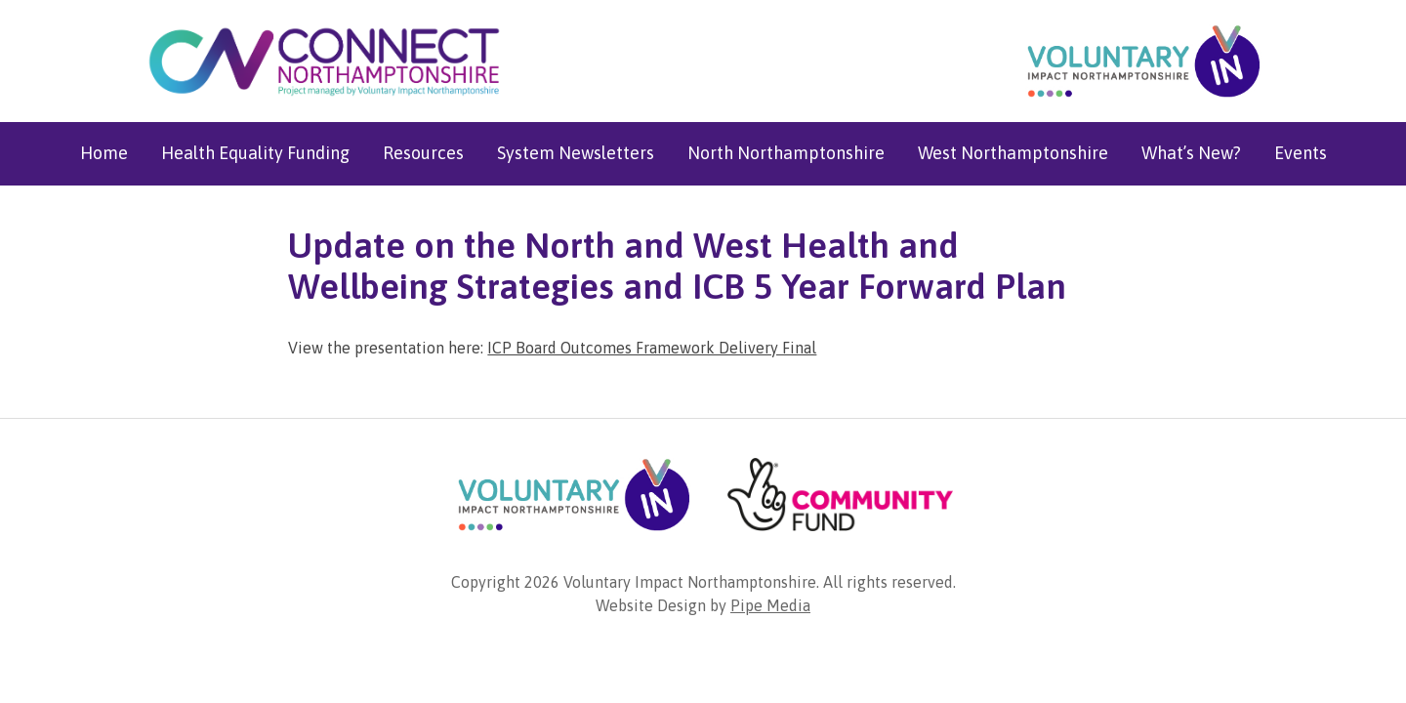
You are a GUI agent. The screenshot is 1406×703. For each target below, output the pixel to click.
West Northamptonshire (1013, 153)
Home (104, 153)
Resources (423, 153)
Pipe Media (770, 605)
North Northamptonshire (786, 153)
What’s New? (1191, 153)
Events (1300, 153)
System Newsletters (575, 153)
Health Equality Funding (255, 153)
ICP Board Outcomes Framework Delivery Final (651, 347)
